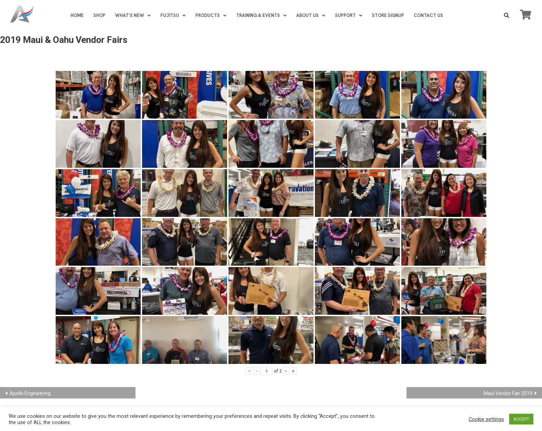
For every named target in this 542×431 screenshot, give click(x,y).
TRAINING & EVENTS (261, 15)
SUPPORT (348, 15)
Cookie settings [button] (486, 419)
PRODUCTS (210, 15)
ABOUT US (310, 15)
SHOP (99, 15)
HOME (77, 15)
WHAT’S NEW (133, 15)
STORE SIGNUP (388, 15)
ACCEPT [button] (521, 419)
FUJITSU (173, 15)
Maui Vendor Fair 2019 (508, 393)
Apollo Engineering (30, 393)
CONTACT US (428, 15)
